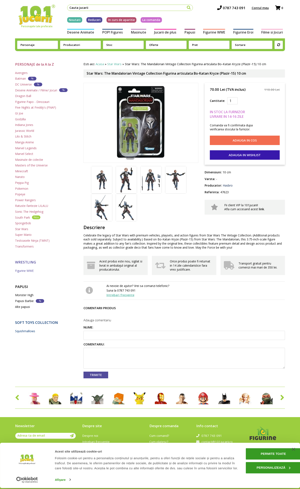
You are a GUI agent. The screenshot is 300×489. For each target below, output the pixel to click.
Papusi (190, 33)
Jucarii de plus (165, 33)
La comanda (149, 21)
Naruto (20, 177)
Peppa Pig (22, 183)
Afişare (60, 481)
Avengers (21, 73)
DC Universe (28, 84)
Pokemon (21, 189)
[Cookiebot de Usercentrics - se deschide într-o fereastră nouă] (27, 481)
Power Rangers (25, 200)
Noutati (73, 21)
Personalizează (257, 463)
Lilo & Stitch (23, 136)
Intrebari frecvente (120, 295)
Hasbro (227, 185)
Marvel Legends (26, 148)
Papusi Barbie (29, 301)
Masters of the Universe (31, 165)
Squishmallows (25, 331)
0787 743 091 (233, 8)
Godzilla (20, 119)
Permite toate (257, 450)
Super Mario (23, 235)
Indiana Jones (24, 125)
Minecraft (21, 171)
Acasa (100, 64)
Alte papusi (22, 307)
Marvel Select (24, 154)
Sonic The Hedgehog (29, 212)
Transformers (24, 246)
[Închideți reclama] (293, 445)
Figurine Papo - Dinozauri (32, 102)
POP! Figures (111, 33)
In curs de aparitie (119, 21)
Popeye (20, 194)
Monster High (24, 295)
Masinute (137, 33)
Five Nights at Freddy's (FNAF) (35, 107)
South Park (27, 217)
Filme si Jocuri (274, 33)
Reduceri (92, 21)
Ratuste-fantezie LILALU (31, 206)
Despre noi (90, 435)
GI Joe (19, 113)
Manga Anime (24, 142)
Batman (25, 78)
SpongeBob (23, 223)
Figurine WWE (215, 33)
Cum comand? (159, 435)
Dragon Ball (23, 96)
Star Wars (21, 229)
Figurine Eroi (245, 33)
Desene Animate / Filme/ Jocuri (41, 90)
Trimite (96, 375)
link (261, 209)
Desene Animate (78, 33)
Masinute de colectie (29, 160)
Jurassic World (24, 131)
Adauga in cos (245, 140)
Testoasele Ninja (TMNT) (32, 241)
